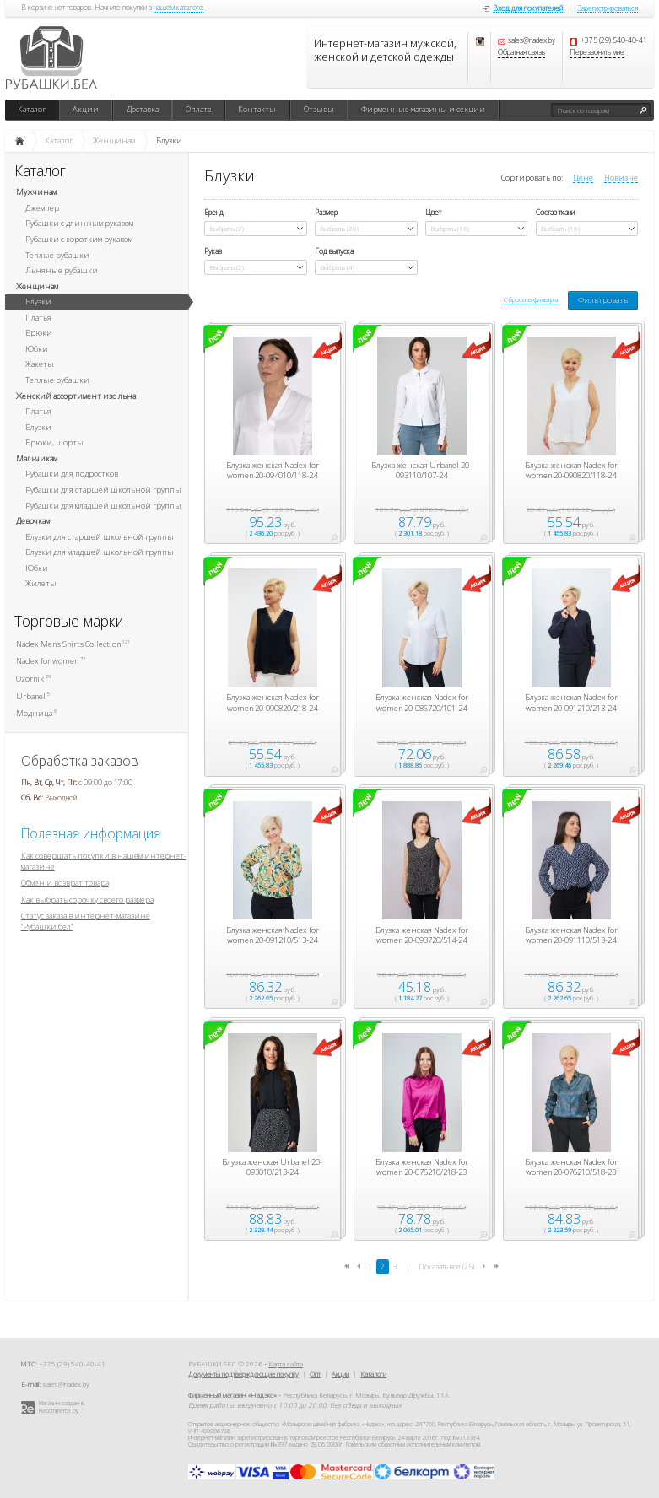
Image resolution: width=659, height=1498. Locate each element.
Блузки (38, 301)
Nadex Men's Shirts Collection (73, 644)
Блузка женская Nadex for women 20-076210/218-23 (421, 1167)
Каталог (32, 109)
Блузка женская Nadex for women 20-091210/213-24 (571, 702)
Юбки (36, 348)
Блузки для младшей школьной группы (99, 552)
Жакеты (39, 363)
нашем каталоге (178, 8)
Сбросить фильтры (531, 299)
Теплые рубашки (57, 255)
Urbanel (33, 696)
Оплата (198, 109)
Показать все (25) (446, 1267)
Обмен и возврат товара (65, 882)
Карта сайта (285, 1363)
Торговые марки (69, 621)
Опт (315, 1373)
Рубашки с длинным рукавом (79, 223)
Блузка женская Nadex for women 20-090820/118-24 (571, 471)
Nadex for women (50, 660)
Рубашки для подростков (71, 473)
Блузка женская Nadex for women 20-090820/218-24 (272, 702)
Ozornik (33, 678)
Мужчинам (36, 191)
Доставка (143, 109)
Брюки (38, 332)
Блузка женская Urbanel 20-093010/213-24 (272, 1167)
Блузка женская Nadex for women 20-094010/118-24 (272, 471)
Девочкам (33, 520)
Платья (38, 317)
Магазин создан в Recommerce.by (61, 1406)
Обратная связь (521, 53)
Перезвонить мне (597, 53)
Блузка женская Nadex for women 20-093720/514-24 (421, 935)
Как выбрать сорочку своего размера (87, 899)
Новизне (621, 178)
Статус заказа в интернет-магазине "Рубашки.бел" (85, 921)
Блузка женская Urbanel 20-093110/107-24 (421, 471)
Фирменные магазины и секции (423, 109)
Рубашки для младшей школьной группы (103, 505)
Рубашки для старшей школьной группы (103, 489)
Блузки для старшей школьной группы (99, 536)
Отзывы (319, 109)
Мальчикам (36, 458)
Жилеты (41, 583)
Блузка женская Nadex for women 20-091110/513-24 (571, 935)
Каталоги (373, 1373)
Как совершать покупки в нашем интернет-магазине (103, 861)
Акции (86, 109)
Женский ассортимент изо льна (76, 396)
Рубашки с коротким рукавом (78, 239)
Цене (583, 178)
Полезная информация (90, 833)
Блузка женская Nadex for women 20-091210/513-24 (272, 935)
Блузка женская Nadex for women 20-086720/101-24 (421, 702)
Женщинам (37, 286)
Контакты (257, 109)
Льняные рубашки (61, 270)
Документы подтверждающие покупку (243, 1373)
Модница (36, 713)
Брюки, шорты (54, 442)
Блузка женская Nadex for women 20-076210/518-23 (571, 1167)
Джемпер (42, 207)
